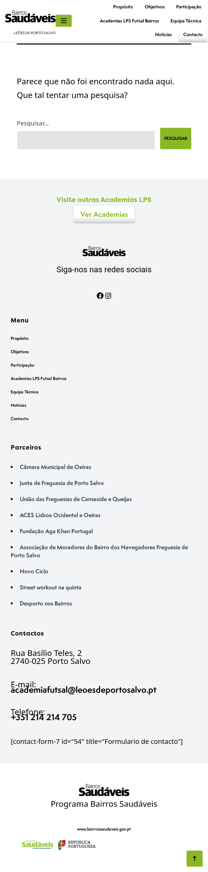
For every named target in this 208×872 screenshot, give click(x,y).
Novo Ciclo (34, 571)
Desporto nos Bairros (46, 603)
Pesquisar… (33, 123)
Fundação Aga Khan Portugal (56, 531)
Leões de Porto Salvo (35, 32)
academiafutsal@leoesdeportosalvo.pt (83, 689)
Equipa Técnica (185, 20)
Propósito (123, 6)
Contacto (193, 34)
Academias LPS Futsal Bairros (129, 20)
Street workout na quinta (50, 587)
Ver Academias (104, 214)
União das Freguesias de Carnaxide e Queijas (76, 499)
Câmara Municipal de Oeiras (55, 467)
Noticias (163, 34)
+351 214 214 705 (44, 717)
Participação (188, 6)
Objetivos (155, 6)
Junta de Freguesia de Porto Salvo (62, 483)
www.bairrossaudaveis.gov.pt (104, 829)
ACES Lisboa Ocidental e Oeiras (60, 515)
